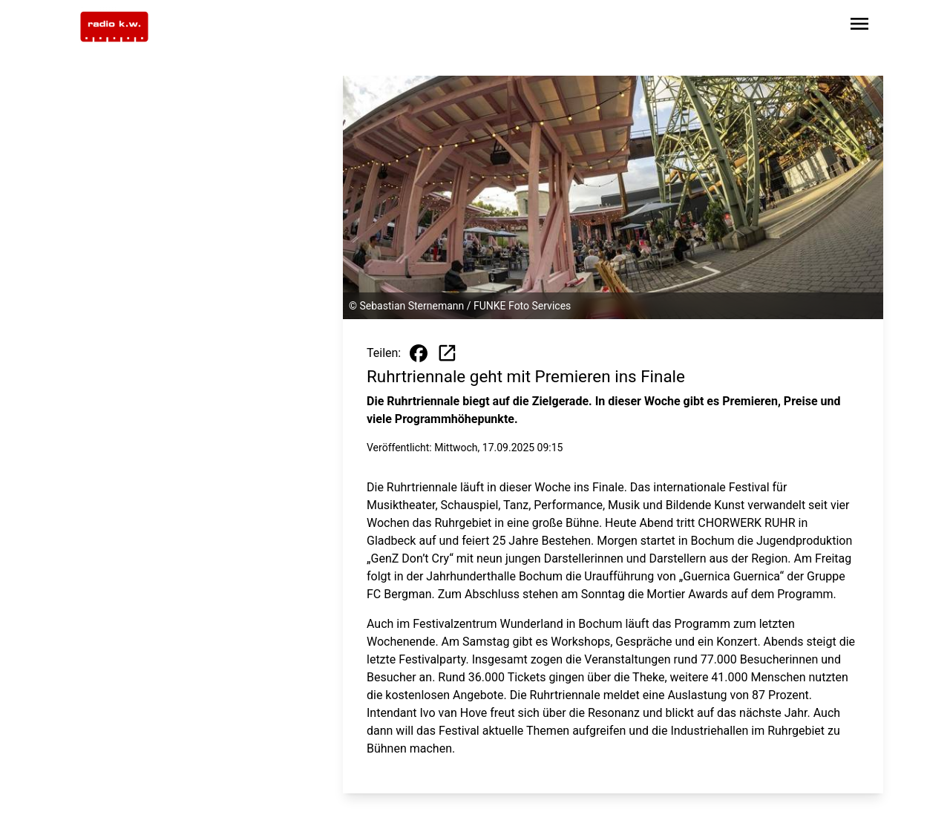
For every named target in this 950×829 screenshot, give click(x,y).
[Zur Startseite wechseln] (114, 26)
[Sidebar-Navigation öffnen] (859, 26)
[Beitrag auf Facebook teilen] (419, 353)
